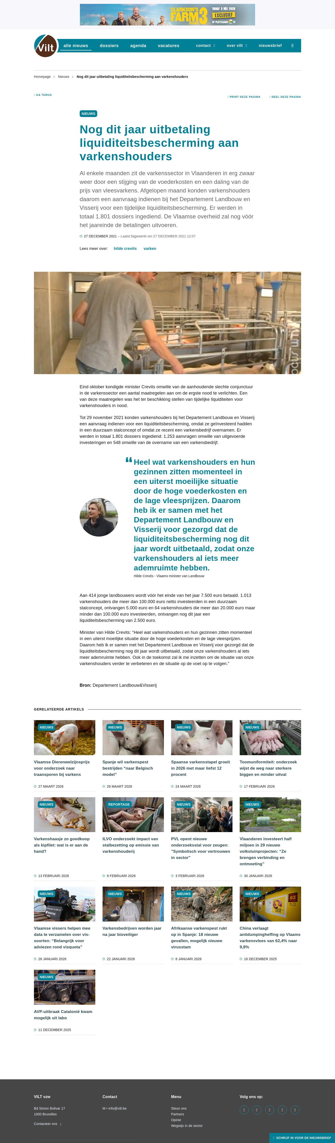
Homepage (43, 77)
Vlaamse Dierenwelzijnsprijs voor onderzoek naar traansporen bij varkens (62, 768)
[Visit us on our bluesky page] (295, 1110)
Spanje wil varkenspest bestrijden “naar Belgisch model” (128, 768)
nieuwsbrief (270, 45)
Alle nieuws (76, 45)
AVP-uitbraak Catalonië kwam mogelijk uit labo (63, 1014)
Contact (203, 45)
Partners (177, 1114)
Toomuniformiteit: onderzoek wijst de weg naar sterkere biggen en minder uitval (268, 768)
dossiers (109, 45)
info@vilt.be (118, 1108)
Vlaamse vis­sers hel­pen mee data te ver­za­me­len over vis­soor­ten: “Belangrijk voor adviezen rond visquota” (62, 937)
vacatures (168, 45)
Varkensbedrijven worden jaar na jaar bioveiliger (132, 931)
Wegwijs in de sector (187, 1126)
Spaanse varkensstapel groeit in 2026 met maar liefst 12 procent (200, 768)
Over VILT (235, 45)
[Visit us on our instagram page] (269, 1110)
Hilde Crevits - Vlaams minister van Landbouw (169, 576)
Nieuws (64, 77)
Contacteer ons (47, 1124)
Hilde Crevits (125, 249)
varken (150, 249)
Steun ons (179, 1108)
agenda (138, 45)
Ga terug (43, 94)
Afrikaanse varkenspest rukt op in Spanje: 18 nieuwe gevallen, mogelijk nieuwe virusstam (199, 937)
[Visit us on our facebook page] (244, 1110)
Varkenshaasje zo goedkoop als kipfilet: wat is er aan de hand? (62, 845)
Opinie (176, 1120)
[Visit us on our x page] (282, 1110)
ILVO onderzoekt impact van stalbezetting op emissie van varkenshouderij (131, 845)
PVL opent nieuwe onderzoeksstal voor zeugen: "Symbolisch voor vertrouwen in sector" (200, 848)
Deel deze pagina (285, 96)
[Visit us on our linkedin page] (256, 1110)
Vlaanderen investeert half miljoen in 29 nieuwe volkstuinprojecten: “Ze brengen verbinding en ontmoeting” (266, 851)
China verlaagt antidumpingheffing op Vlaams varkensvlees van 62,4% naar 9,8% (270, 937)
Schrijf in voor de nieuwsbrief (303, 1138)
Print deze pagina (244, 96)
